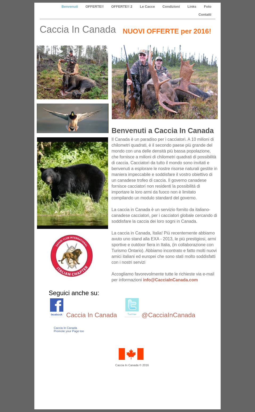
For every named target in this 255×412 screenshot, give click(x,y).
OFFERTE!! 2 (122, 7)
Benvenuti (70, 7)
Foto (207, 7)
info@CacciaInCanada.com (170, 280)
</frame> (70, 355)
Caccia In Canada (91, 315)
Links (192, 7)
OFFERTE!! (95, 7)
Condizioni (171, 7)
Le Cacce (148, 7)
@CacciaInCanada (168, 315)
